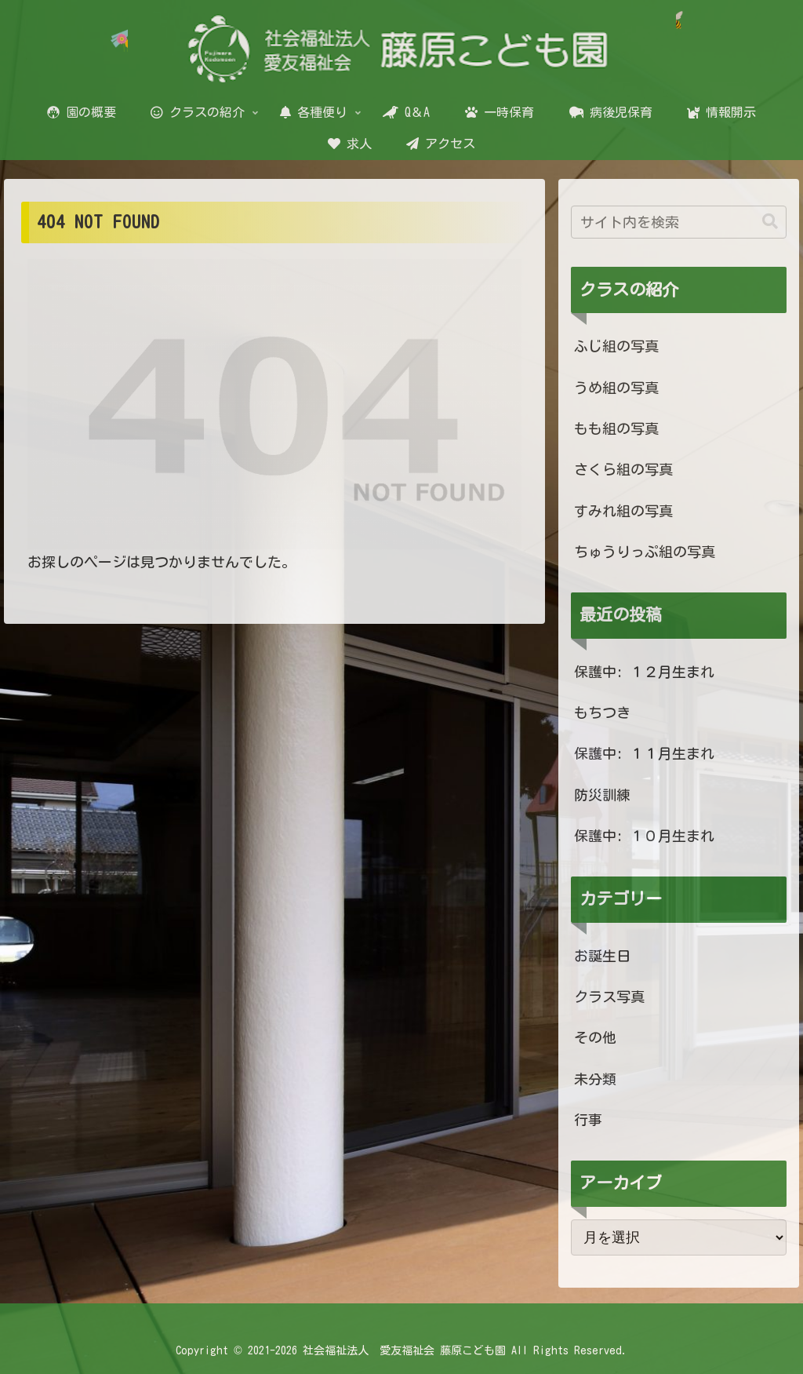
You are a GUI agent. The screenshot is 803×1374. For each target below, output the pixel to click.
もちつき (602, 712)
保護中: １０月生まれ (644, 836)
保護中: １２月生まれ (644, 672)
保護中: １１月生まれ (644, 753)
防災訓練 (602, 795)
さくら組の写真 (623, 469)
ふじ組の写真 (616, 346)
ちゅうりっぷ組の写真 (644, 552)
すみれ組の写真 (623, 511)
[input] (678, 222)
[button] (770, 222)
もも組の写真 (616, 428)
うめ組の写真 (616, 388)
